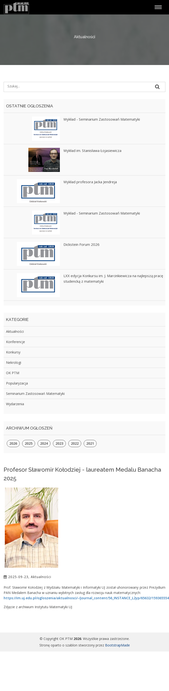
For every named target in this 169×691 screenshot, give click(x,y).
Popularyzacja (17, 383)
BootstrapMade (117, 645)
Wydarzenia (15, 404)
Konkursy (13, 352)
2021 (90, 443)
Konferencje (15, 341)
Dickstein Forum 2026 (81, 244)
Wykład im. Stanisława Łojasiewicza (92, 150)
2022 (75, 443)
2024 (44, 443)
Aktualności (15, 331)
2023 (59, 443)
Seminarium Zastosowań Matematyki (35, 393)
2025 (28, 443)
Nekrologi (13, 362)
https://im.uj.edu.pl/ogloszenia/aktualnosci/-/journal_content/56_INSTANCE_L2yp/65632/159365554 (86, 598)
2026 (13, 443)
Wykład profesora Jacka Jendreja (90, 181)
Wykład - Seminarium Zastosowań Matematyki (101, 119)
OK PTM (12, 373)
